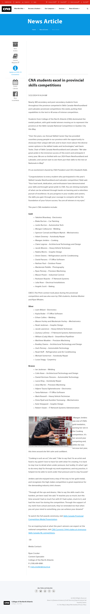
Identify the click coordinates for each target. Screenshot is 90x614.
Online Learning (74, 2)
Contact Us (26, 2)
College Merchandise (72, 605)
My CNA (85, 2)
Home (34, 29)
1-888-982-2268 (7, 2)
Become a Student (34, 8)
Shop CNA (63, 2)
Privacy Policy (82, 605)
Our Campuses (49, 8)
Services (61, 8)
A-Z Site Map (61, 605)
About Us (50, 600)
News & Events (74, 8)
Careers (84, 602)
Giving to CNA (52, 2)
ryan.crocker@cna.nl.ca (40, 567)
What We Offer (18, 8)
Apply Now (17, 2)
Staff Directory (69, 600)
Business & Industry (58, 600)
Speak (35, 2)
